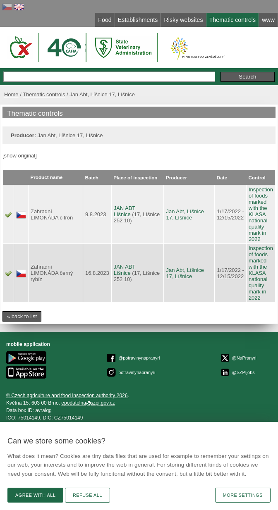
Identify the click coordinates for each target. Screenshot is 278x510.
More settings (243, 495)
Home (11, 94)
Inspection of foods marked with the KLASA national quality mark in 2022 (261, 214)
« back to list (22, 316)
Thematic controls (44, 94)
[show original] (19, 156)
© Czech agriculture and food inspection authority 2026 (67, 395)
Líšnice (122, 214)
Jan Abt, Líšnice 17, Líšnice (185, 214)
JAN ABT (125, 208)
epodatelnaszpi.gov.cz (88, 403)
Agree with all (35, 495)
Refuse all (87, 495)
